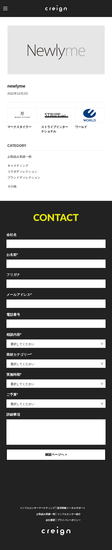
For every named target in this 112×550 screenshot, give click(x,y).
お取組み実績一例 (19, 156)
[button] (9, 8)
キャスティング (17, 165)
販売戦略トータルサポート (71, 508)
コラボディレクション (22, 171)
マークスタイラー (19, 127)
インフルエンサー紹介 (69, 514)
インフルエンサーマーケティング (37, 508)
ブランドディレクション (23, 177)
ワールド (81, 127)
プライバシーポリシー (69, 520)
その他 (11, 186)
